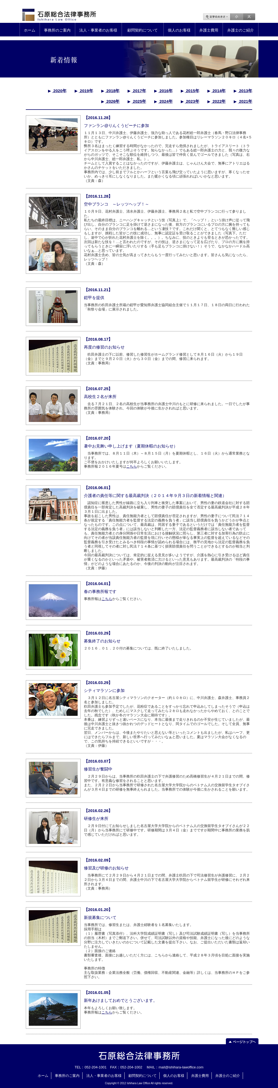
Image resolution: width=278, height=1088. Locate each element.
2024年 (165, 101)
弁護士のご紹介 (240, 30)
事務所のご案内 (57, 30)
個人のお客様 (179, 30)
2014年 (218, 90)
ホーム (29, 30)
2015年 (192, 90)
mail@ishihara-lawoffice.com (181, 1067)
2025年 (139, 101)
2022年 (218, 101)
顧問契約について (142, 30)
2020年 (59, 90)
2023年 (192, 101)
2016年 (165, 90)
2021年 (245, 101)
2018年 (112, 90)
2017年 (139, 90)
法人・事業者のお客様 (98, 30)
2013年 (245, 90)
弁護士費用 (208, 30)
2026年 (112, 101)
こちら (131, 466)
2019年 (86, 90)
